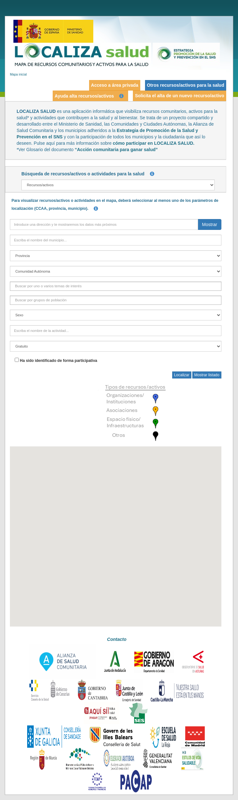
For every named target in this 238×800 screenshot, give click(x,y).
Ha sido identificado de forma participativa (58, 360)
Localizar (181, 375)
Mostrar (209, 224)
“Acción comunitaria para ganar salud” (116, 149)
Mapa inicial (18, 74)
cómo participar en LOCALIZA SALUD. (153, 143)
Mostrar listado (206, 375)
